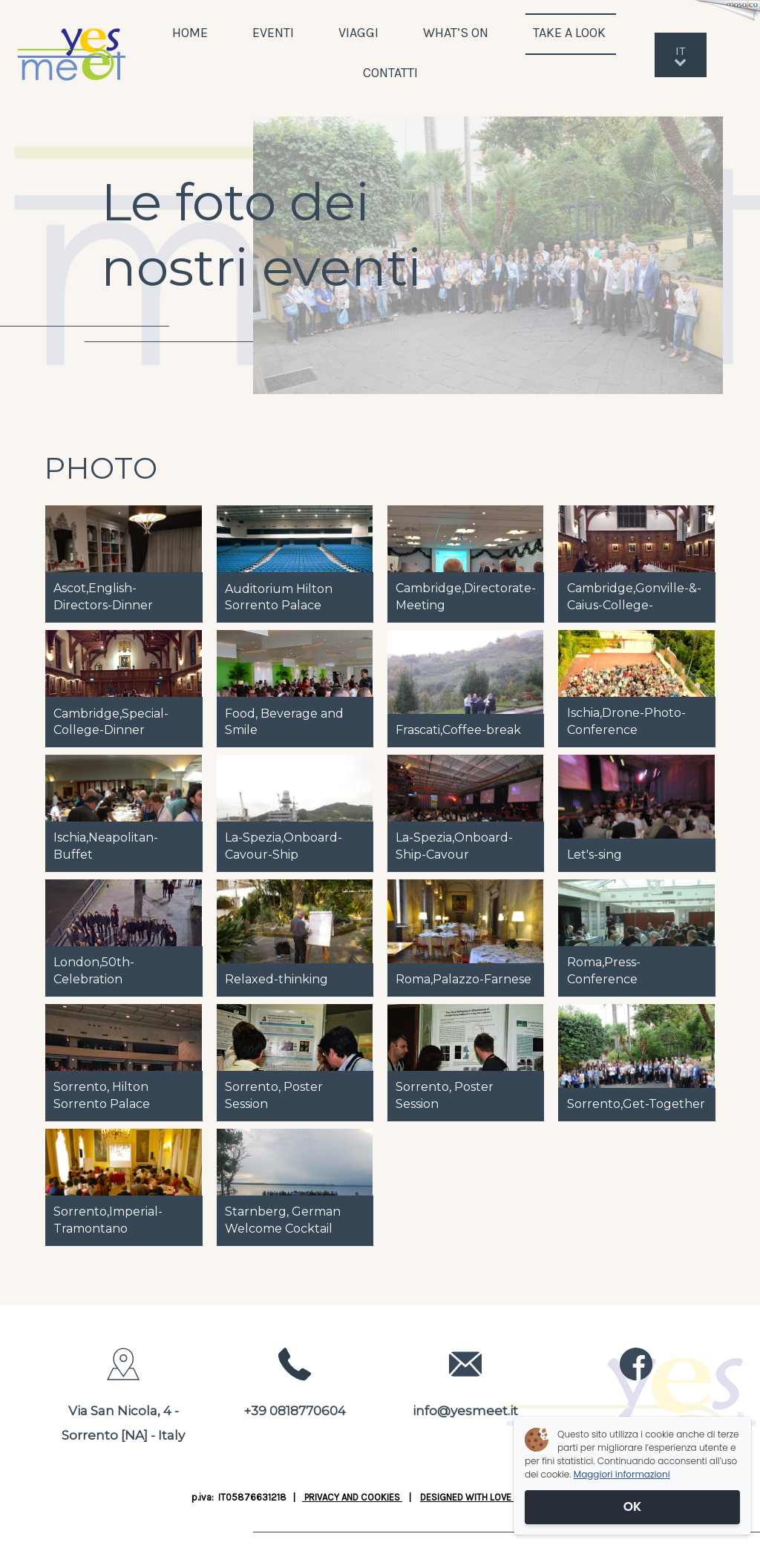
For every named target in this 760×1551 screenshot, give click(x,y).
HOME (190, 32)
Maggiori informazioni (622, 1474)
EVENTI (273, 32)
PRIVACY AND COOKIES (352, 1497)
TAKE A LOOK (571, 32)
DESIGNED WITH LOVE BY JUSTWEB (494, 1497)
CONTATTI (390, 73)
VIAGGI (358, 32)
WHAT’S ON (455, 32)
